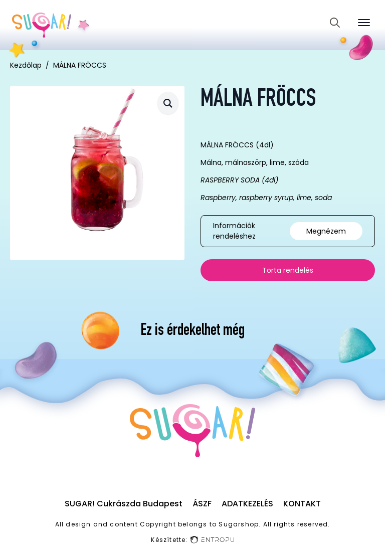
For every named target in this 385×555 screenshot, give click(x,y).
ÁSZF (202, 503)
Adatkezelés (247, 503)
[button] (167, 103)
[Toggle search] (335, 23)
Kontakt (302, 503)
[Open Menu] (364, 23)
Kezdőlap (26, 65)
